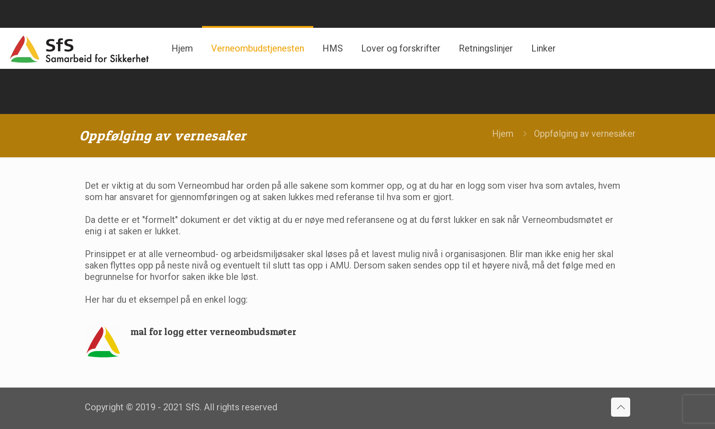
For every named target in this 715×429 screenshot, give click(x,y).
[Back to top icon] (620, 407)
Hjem (502, 133)
